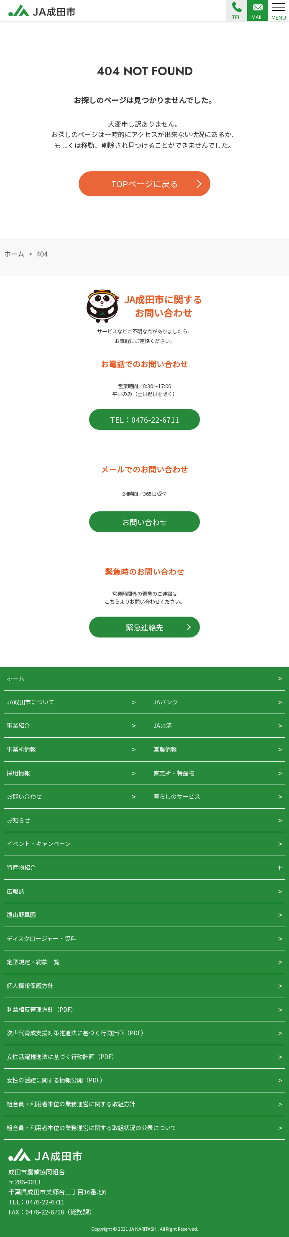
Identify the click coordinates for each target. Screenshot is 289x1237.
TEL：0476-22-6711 (144, 419)
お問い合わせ (144, 521)
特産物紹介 (21, 867)
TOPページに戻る (144, 184)
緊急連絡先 (145, 627)
